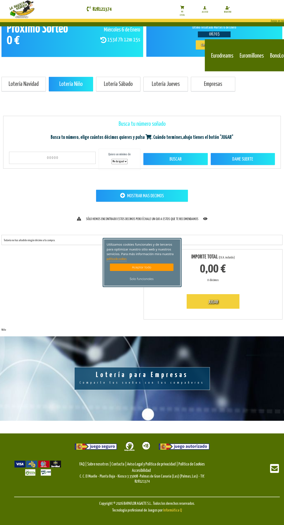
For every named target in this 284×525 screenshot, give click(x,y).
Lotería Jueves (166, 84)
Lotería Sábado (118, 84)
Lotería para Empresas (142, 378)
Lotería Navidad (24, 84)
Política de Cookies (191, 464)
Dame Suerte (242, 159)
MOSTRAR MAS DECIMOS (142, 195)
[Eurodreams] (222, 45)
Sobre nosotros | (99, 464)
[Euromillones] (252, 45)
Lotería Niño (71, 84)
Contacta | (118, 464)
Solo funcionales (142, 279)
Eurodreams (222, 56)
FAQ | (83, 464)
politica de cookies (117, 259)
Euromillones (252, 56)
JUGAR (213, 302)
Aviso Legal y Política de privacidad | (152, 464)
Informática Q (172, 510)
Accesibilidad (141, 471)
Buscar (176, 159)
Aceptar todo (141, 267)
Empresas (213, 84)
